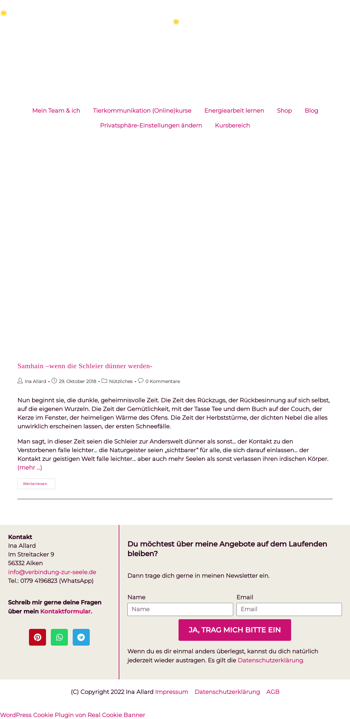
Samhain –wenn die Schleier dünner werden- (84, 366)
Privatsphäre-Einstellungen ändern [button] (151, 125)
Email (244, 597)
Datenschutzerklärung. (271, 660)
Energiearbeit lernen (234, 110)
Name (136, 597)
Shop (284, 110)
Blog (311, 110)
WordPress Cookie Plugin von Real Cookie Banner (72, 714)
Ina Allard (35, 381)
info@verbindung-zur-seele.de (52, 571)
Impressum (171, 691)
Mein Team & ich (56, 110)
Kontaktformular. (66, 610)
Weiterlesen (39, 482)
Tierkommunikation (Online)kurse (142, 110)
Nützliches (121, 381)
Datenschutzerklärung (230, 691)
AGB (273, 691)
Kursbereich (232, 125)
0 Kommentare (162, 381)
